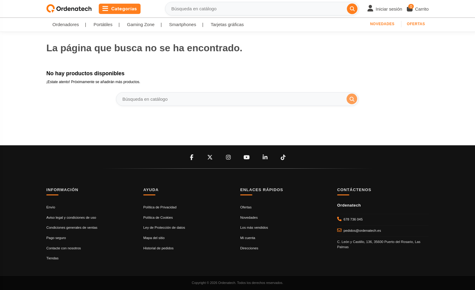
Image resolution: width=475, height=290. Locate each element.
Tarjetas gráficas (227, 24)
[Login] (384, 9)
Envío (50, 207)
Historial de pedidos (158, 248)
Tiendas (52, 258)
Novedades (382, 24)
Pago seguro (56, 238)
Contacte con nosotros (63, 248)
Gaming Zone (140, 24)
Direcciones (249, 248)
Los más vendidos (254, 227)
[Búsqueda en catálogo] (352, 8)
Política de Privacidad (160, 207)
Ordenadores (65, 24)
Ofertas (416, 24)
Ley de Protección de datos (164, 227)
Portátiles (103, 24)
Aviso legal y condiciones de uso (71, 217)
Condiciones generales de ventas (71, 227)
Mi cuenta (247, 238)
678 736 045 (353, 219)
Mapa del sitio (153, 238)
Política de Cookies (158, 217)
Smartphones (182, 24)
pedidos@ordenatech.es (362, 230)
